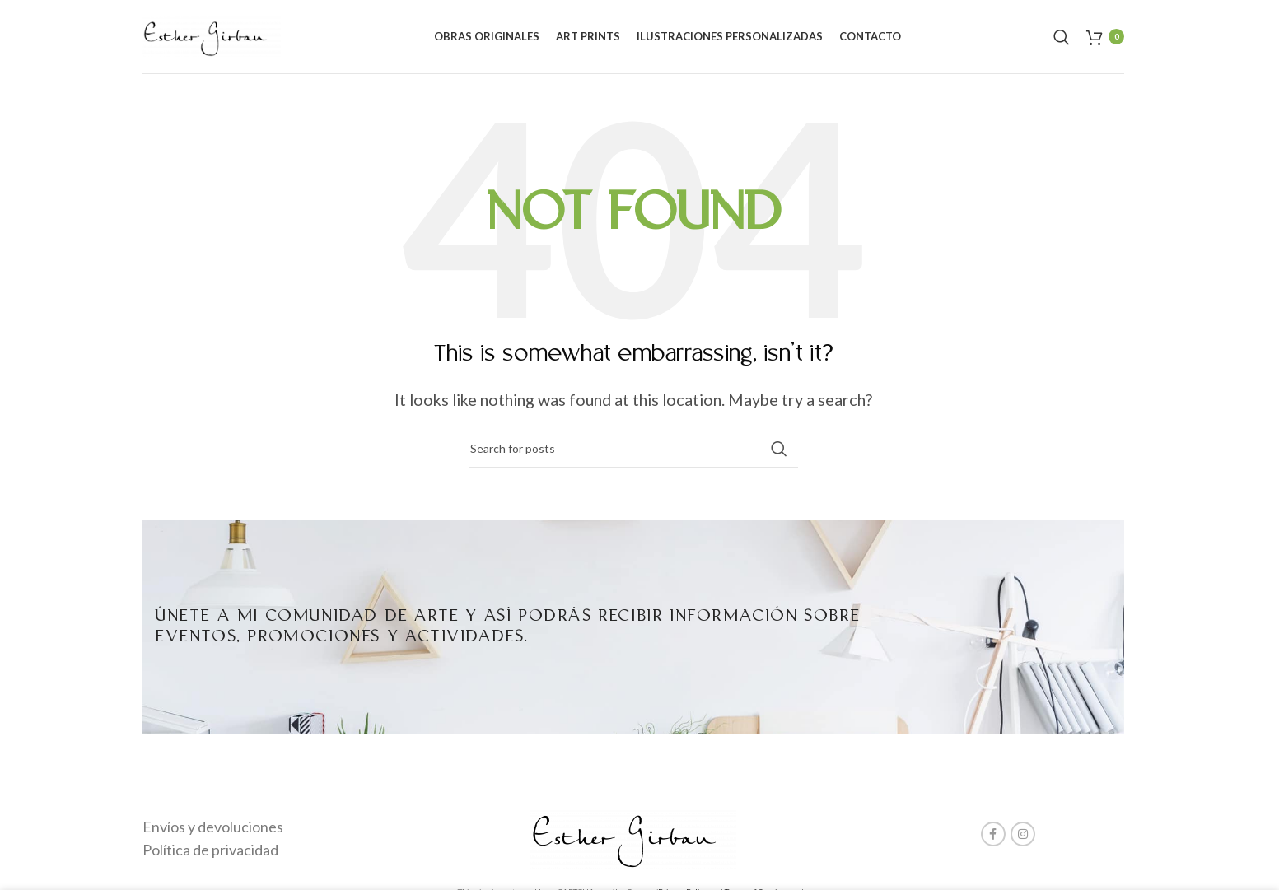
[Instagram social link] (1023, 834)
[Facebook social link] (993, 834)
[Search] (1061, 37)
